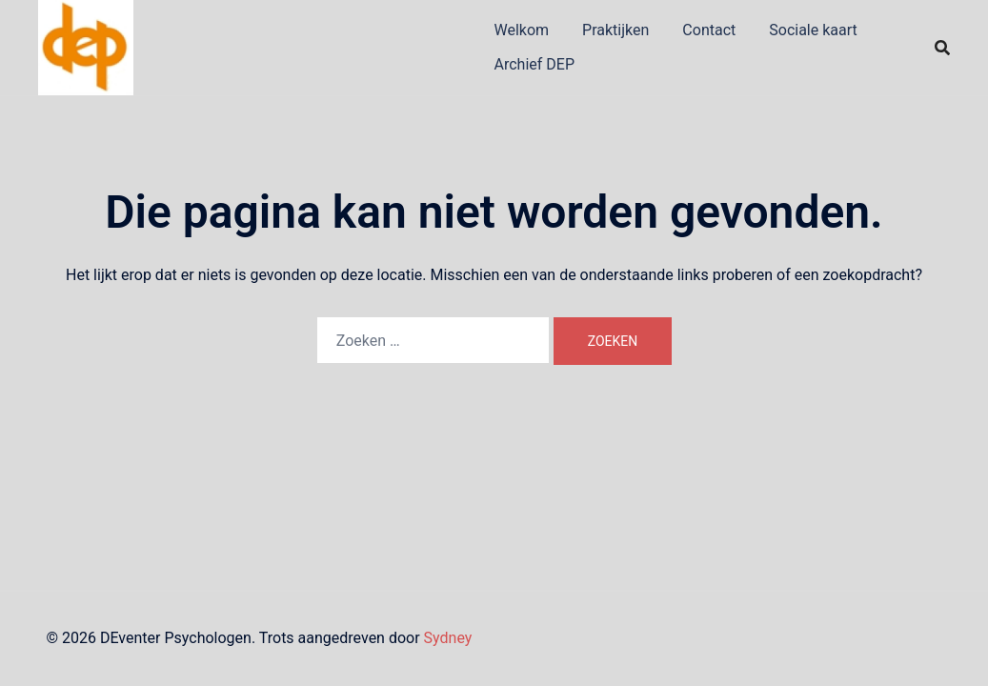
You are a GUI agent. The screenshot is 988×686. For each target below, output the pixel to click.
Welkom (522, 30)
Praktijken (615, 30)
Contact (709, 30)
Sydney (448, 638)
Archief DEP (534, 64)
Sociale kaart (813, 30)
